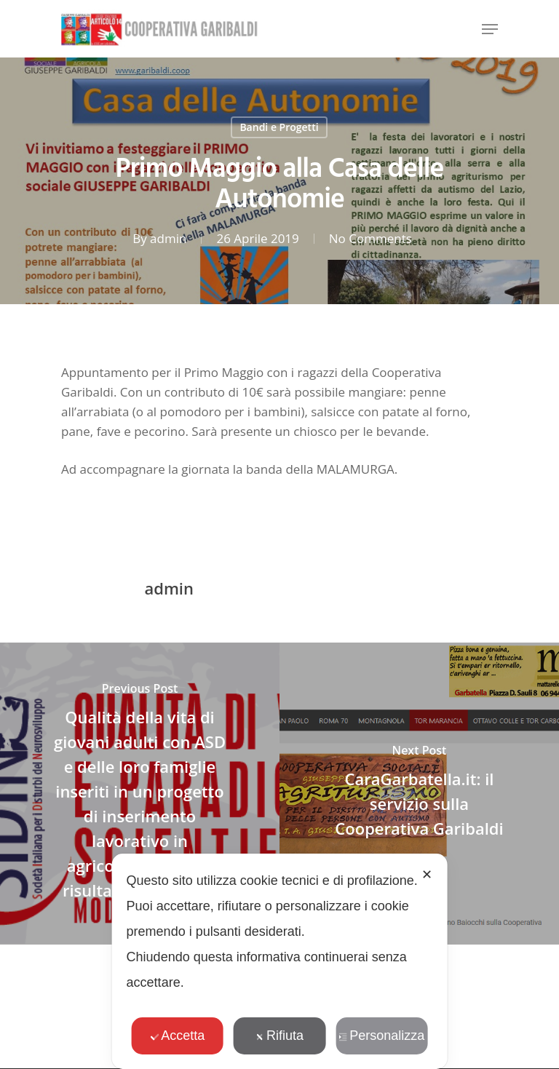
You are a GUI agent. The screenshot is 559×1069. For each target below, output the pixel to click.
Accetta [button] (177, 1035)
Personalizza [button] (381, 1035)
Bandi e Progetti (278, 127)
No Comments (370, 238)
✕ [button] (426, 874)
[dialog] (280, 961)
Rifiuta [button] (279, 1035)
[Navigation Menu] (490, 29)
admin (168, 238)
